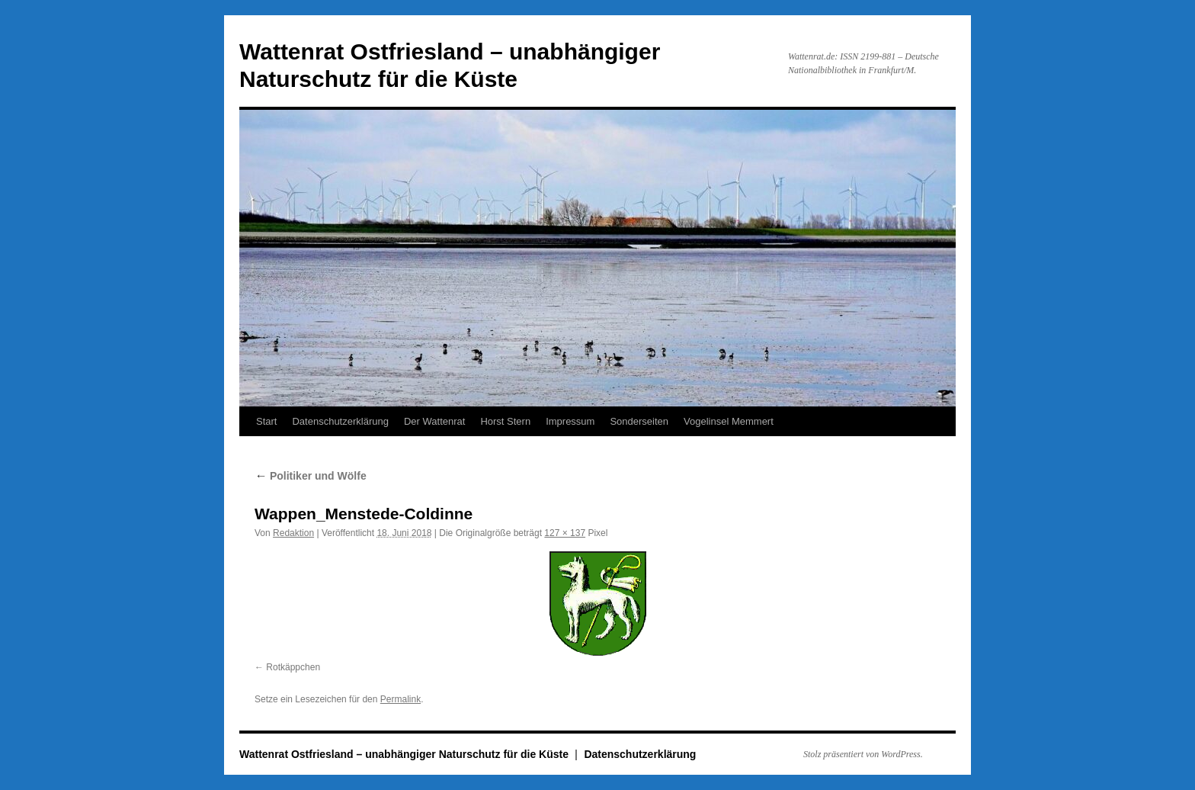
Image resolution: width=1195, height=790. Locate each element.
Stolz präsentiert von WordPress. (863, 754)
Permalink (400, 699)
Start (266, 421)
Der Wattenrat (434, 421)
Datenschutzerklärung (340, 421)
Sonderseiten (639, 421)
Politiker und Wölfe (311, 476)
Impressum (570, 421)
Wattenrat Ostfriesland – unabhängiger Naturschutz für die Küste (405, 754)
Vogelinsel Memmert (729, 421)
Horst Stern (505, 421)
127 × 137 (564, 533)
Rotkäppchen (293, 667)
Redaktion (293, 533)
